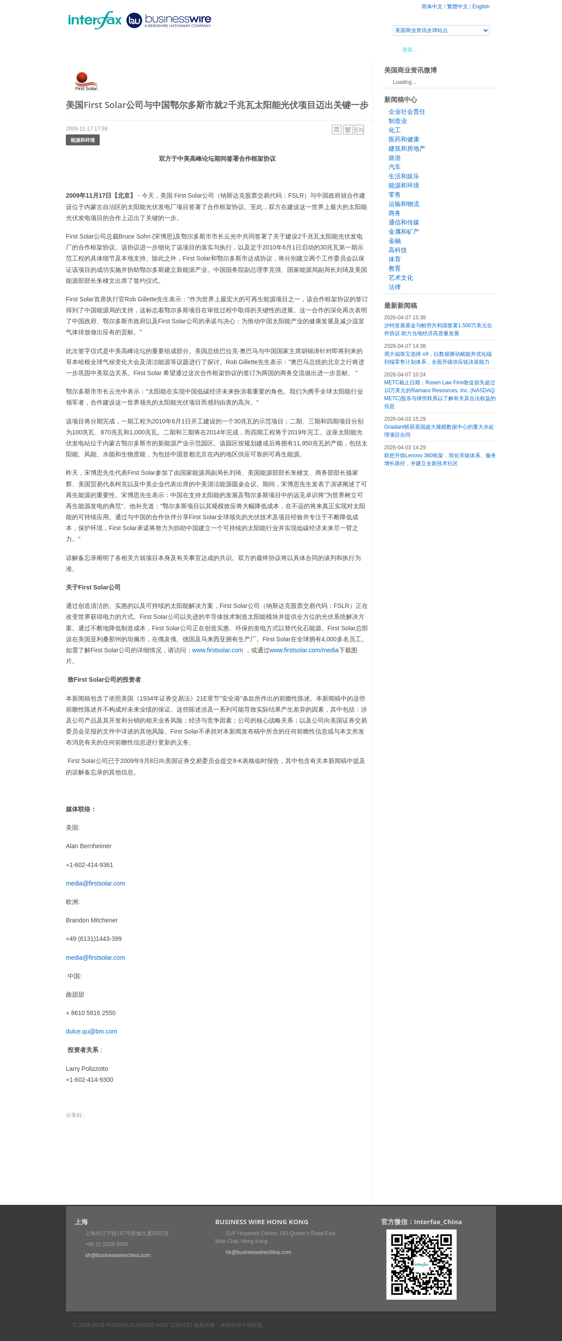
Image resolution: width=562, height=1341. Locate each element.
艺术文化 (401, 277)
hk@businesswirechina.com (258, 1252)
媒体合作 (191, 49)
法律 (395, 286)
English (481, 7)
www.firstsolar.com (217, 650)
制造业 (398, 120)
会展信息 (155, 49)
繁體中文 (457, 7)
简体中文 (432, 7)
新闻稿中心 (116, 49)
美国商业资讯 (233, 49)
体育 (395, 259)
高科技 (398, 249)
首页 (83, 49)
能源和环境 (83, 140)
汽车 (395, 166)
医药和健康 (404, 139)
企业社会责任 (407, 111)
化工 (395, 130)
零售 (395, 194)
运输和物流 (404, 203)
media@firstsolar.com (95, 883)
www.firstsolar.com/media (304, 650)
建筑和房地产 (407, 148)
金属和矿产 (404, 231)
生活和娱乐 (404, 176)
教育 (395, 268)
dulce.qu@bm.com (91, 1031)
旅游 (395, 157)
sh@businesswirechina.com (118, 1255)
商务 (395, 213)
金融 (395, 240)
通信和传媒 (404, 222)
